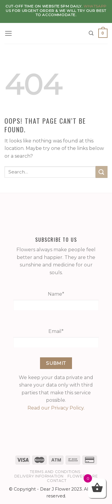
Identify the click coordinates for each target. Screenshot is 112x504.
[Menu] (8, 33)
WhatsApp (95, 6)
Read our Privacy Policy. (56, 408)
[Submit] (102, 172)
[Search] (91, 33)
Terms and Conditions (55, 471)
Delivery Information (39, 476)
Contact (56, 480)
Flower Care (82, 476)
